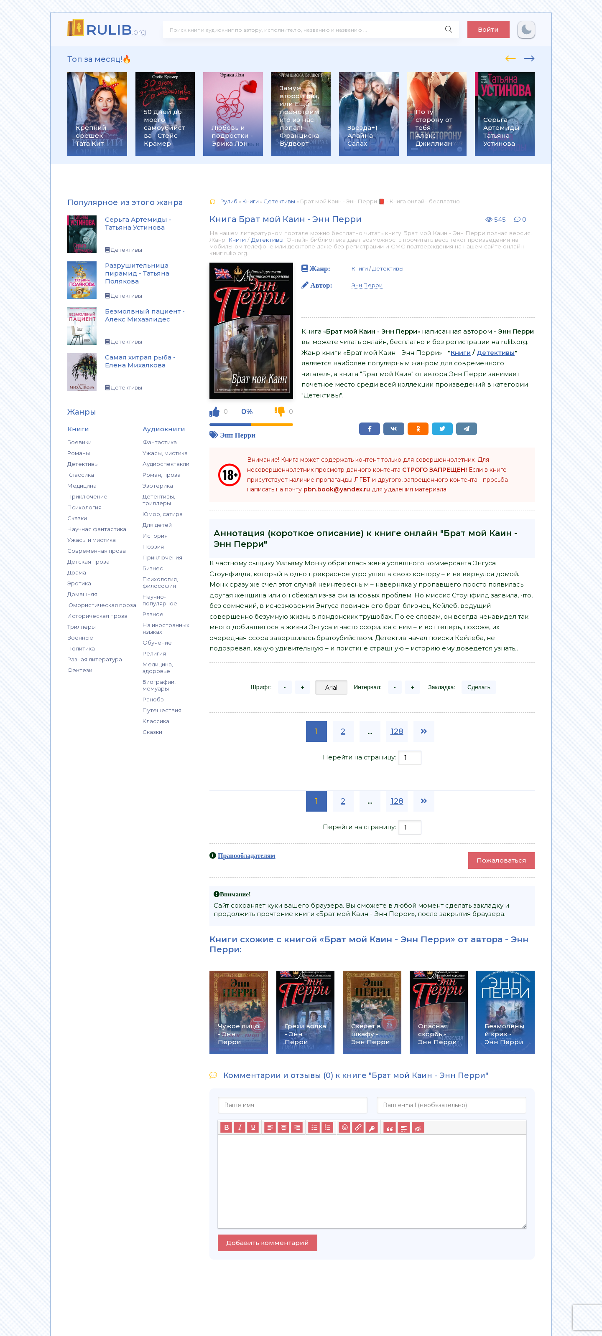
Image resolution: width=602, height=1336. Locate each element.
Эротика (79, 583)
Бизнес (153, 568)
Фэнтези (79, 670)
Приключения (162, 557)
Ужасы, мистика (165, 453)
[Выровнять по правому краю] (297, 1127)
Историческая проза (97, 615)
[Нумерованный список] (327, 1127)
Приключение (87, 496)
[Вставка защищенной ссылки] (371, 1127)
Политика (81, 648)
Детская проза (88, 561)
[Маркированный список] (314, 1127)
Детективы (83, 464)
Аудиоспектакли (166, 464)
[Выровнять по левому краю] (270, 1127)
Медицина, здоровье (158, 667)
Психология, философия (160, 582)
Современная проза (96, 550)
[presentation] (510, 57)
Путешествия (162, 710)
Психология (84, 507)
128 (396, 731)
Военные (80, 637)
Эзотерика (158, 485)
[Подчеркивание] (253, 1127)
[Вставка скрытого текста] (418, 1127)
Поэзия (153, 546)
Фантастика (160, 442)
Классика (80, 474)
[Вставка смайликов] (344, 1127)
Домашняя (82, 594)
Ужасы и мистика (91, 539)
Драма (76, 572)
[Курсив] (239, 1127)
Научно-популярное (160, 600)
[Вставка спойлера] (404, 1127)
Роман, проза (162, 474)
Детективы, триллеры (159, 499)
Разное (153, 614)
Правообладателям (246, 855)
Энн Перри (237, 434)
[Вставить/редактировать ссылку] (358, 1127)
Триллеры (81, 626)
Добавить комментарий (267, 1243)
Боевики (79, 442)
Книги (237, 239)
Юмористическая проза (101, 605)
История (155, 535)
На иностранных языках (166, 628)
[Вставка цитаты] (389, 1127)
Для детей (157, 524)
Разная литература (94, 659)
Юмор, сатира (163, 514)
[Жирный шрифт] (226, 1127)
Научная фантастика (96, 529)
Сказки (77, 518)
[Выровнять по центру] (283, 1127)
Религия (154, 653)
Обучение (157, 642)
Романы (78, 453)
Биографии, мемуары (159, 685)
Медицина (82, 485)
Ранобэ (153, 699)
